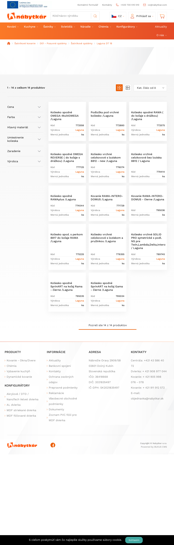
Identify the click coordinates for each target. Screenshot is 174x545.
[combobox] (150, 87)
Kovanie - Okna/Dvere (21, 360)
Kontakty (107, 5)
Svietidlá (68, 26)
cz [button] (117, 16)
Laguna (79, 130)
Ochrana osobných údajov (61, 379)
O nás (161, 35)
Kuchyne (31, 26)
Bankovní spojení (60, 365)
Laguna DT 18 (104, 43)
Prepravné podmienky (63, 387)
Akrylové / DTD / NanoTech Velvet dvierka (22, 396)
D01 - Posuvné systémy (53, 43)
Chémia (105, 26)
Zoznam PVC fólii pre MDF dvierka (63, 417)
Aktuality (161, 26)
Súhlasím (134, 540)
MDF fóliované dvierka (21, 415)
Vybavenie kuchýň (18, 371)
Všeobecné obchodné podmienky (63, 401)
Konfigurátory (126, 26)
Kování (12, 26)
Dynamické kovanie (19, 376)
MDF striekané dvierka (21, 410)
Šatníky (49, 26)
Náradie (86, 26)
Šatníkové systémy (81, 43)
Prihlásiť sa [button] (141, 16)
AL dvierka (14, 404)
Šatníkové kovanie (25, 43)
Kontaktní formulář (87, 5)
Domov (8, 43)
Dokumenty (56, 409)
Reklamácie (56, 393)
